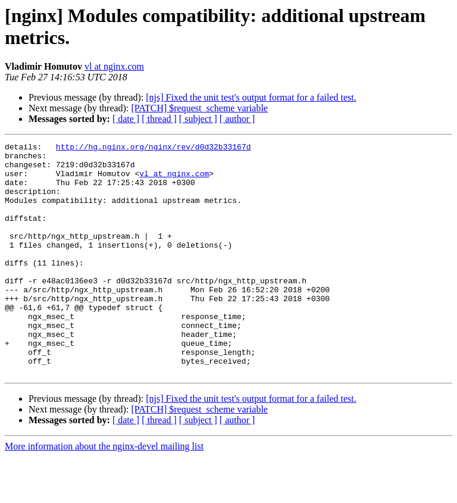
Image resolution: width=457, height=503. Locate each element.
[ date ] (125, 119)
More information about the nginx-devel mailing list (104, 493)
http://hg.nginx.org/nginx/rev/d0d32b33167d (153, 148)
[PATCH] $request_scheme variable (199, 108)
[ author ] (237, 119)
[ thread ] (159, 119)
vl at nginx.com (114, 66)
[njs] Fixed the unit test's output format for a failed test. (251, 97)
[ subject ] (198, 119)
